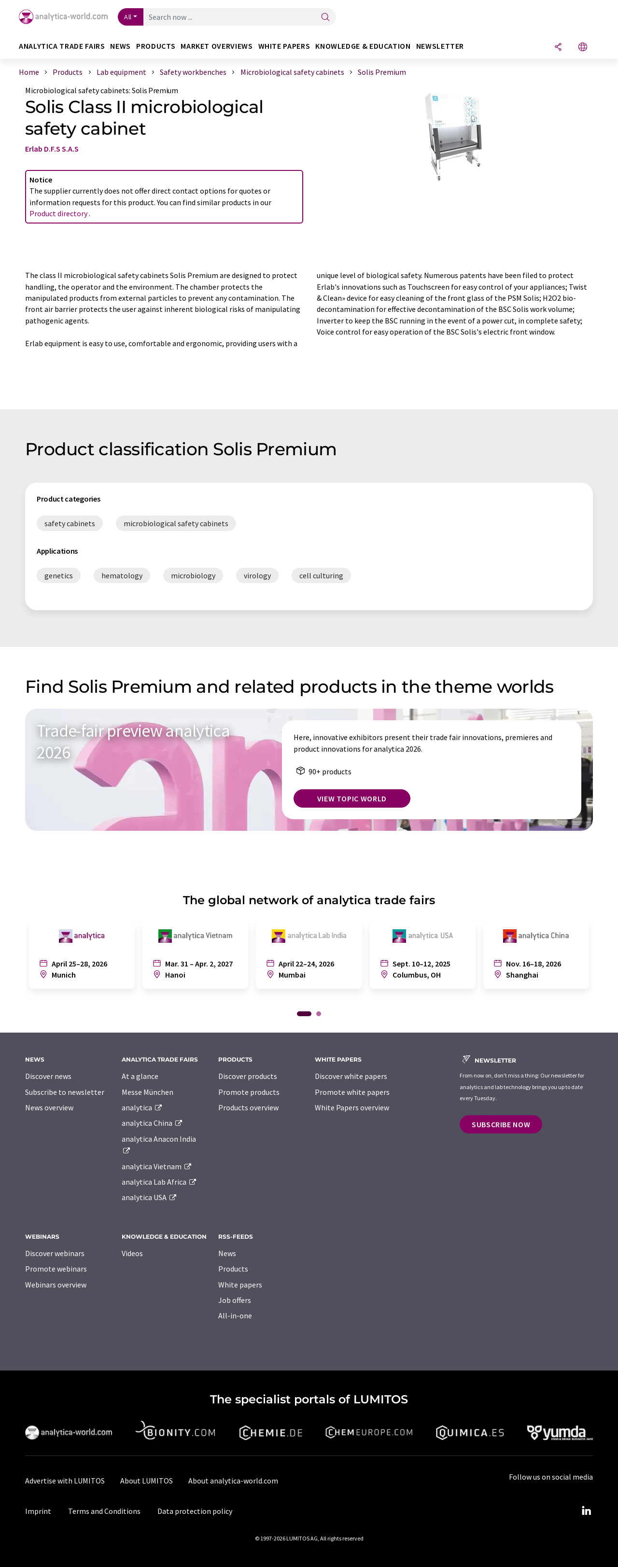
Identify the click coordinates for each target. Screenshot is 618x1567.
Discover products (247, 1076)
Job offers (234, 1300)
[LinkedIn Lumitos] (586, 1511)
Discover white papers (351, 1076)
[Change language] (583, 47)
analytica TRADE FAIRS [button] (62, 46)
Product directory (59, 213)
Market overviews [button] (217, 46)
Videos (132, 1253)
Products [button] (155, 46)
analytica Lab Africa (159, 1182)
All (128, 17)
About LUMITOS (146, 1480)
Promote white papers (352, 1092)
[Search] (325, 17)
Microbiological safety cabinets (77, 90)
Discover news (48, 1076)
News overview (49, 1107)
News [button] (120, 46)
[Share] (558, 47)
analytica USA (149, 1197)
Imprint (38, 1511)
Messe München (147, 1092)
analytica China (152, 1123)
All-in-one (235, 1315)
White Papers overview (352, 1107)
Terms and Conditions (104, 1511)
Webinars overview (55, 1284)
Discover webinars (54, 1253)
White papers (240, 1284)
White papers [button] (284, 46)
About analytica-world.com (233, 1480)
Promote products (249, 1092)
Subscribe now (501, 1124)
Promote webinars (56, 1268)
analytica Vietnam (157, 1166)
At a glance (140, 1076)
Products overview (248, 1107)
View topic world (352, 798)
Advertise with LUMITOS (65, 1480)
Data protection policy (194, 1511)
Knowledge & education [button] (362, 46)
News (227, 1253)
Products (233, 1268)
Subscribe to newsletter (64, 1092)
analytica (142, 1107)
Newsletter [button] (440, 46)
